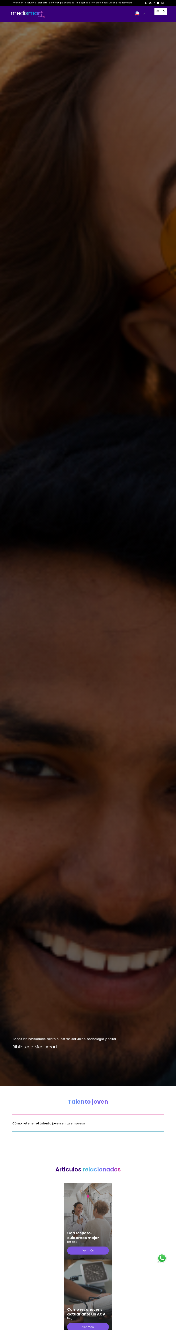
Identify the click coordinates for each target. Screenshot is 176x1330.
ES (158, 11)
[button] (140, 13)
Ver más (88, 1250)
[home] (28, 14)
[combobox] (160, 11)
